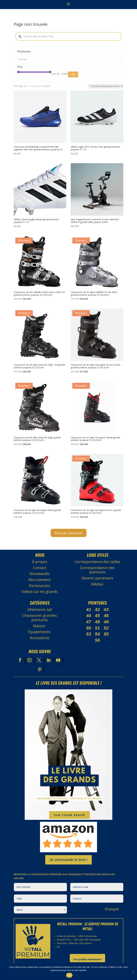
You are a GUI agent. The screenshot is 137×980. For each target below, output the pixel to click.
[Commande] (105, 86)
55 (106, 634)
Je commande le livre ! (68, 860)
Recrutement (40, 579)
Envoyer (112, 909)
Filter (73, 74)
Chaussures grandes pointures (39, 617)
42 (97, 609)
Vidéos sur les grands (40, 591)
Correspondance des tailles (97, 561)
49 (106, 621)
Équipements (39, 631)
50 (88, 628)
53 (88, 634)
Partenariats (39, 585)
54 (97, 634)
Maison (39, 625)
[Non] (133, 971)
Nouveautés (40, 573)
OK (69, 975)
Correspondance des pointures (97, 570)
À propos (39, 561)
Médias (97, 584)
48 (97, 621)
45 (97, 615)
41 (88, 609)
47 (88, 621)
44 (88, 615)
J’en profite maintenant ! (87, 959)
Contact (39, 567)
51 (97, 628)
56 (97, 640)
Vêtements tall (39, 609)
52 (106, 628)
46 (106, 615)
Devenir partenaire (97, 578)
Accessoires (39, 637)
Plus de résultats (69, 533)
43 (106, 609)
